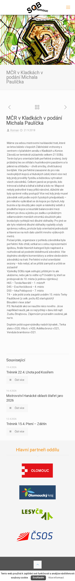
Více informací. (56, 577)
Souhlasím (38, 577)
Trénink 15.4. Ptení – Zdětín (26, 424)
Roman (14, 130)
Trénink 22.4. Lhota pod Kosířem (29, 372)
